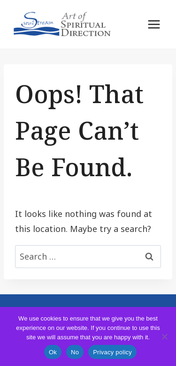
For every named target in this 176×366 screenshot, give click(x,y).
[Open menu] (154, 24)
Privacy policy (112, 352)
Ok (53, 352)
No (75, 352)
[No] (164, 336)
